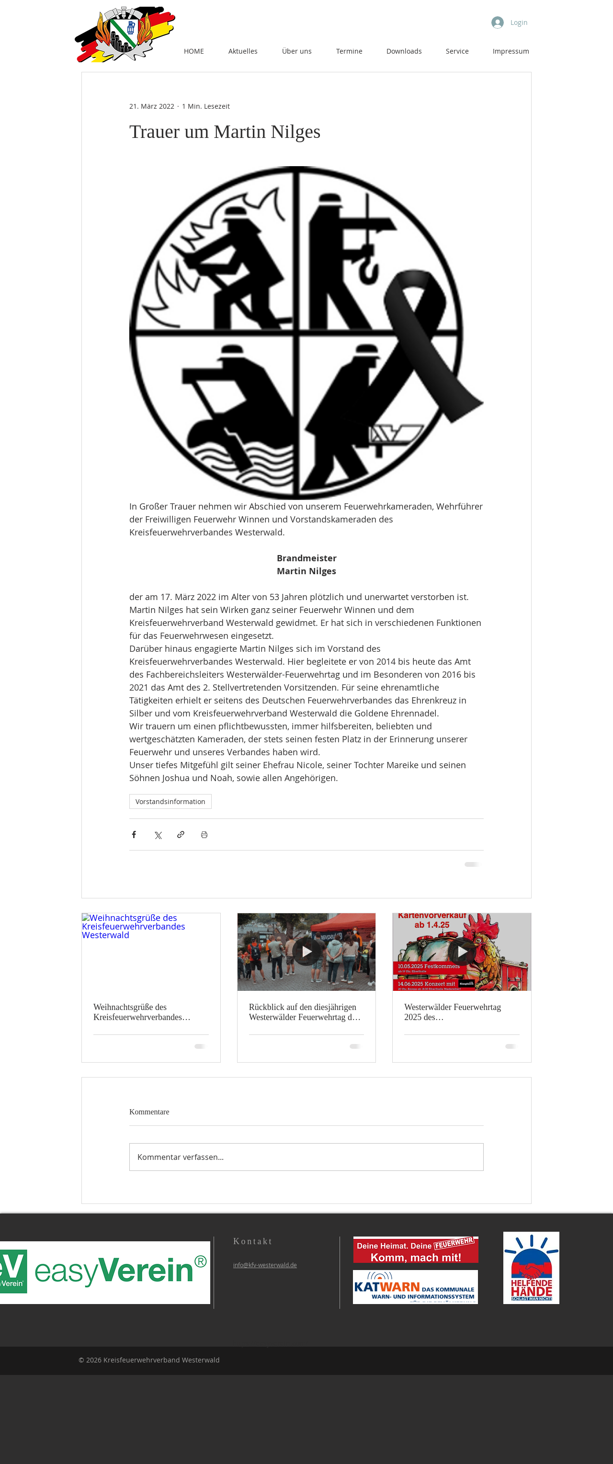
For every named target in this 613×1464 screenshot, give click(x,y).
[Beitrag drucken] (204, 834)
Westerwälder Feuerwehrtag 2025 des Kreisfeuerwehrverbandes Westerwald (452, 1012)
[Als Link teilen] (180, 834)
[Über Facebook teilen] (133, 834)
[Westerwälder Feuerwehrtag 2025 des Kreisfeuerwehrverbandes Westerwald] (462, 952)
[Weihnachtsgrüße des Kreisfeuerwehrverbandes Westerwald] (151, 952)
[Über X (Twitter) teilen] (157, 834)
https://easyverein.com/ (270, 1343)
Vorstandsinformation (170, 801)
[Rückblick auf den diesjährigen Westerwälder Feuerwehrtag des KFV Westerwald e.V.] (307, 952)
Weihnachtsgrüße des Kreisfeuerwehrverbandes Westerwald (137, 1012)
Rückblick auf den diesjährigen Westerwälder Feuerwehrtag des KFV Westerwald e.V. (304, 1012)
